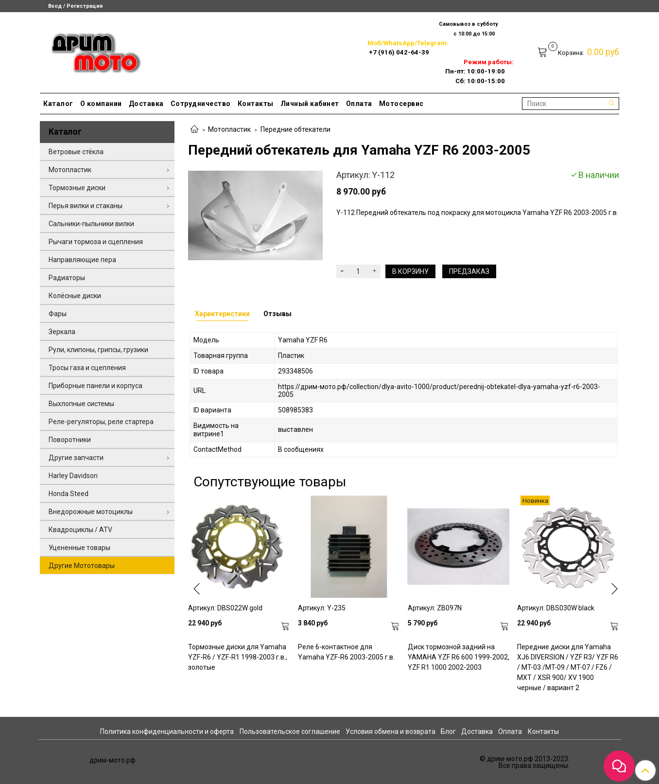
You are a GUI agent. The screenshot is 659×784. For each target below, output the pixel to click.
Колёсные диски (75, 296)
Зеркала (62, 332)
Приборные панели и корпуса (95, 386)
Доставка (146, 103)
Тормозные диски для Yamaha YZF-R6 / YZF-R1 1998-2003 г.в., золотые (237, 657)
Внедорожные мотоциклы (91, 512)
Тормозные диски (77, 188)
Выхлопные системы (81, 404)
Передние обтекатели (295, 129)
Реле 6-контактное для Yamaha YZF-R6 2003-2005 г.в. (346, 652)
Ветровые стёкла (76, 152)
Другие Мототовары (82, 566)
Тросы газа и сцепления (87, 368)
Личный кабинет (309, 103)
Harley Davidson (73, 476)
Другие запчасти (76, 458)
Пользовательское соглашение (290, 731)
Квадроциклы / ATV (80, 530)
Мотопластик (229, 129)
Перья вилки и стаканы (85, 206)
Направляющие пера (82, 260)
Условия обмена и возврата (390, 731)
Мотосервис (401, 103)
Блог (448, 731)
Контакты (256, 103)
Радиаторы (67, 278)
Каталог (58, 103)
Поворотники (70, 440)
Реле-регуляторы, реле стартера (101, 422)
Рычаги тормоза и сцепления (96, 242)
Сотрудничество (201, 103)
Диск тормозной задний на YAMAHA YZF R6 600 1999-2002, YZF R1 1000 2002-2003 (458, 657)
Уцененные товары (79, 548)
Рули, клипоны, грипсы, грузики (98, 350)
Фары (58, 314)
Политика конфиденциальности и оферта (167, 731)
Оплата (359, 103)
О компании (101, 103)
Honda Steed (68, 494)
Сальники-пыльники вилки (91, 224)
